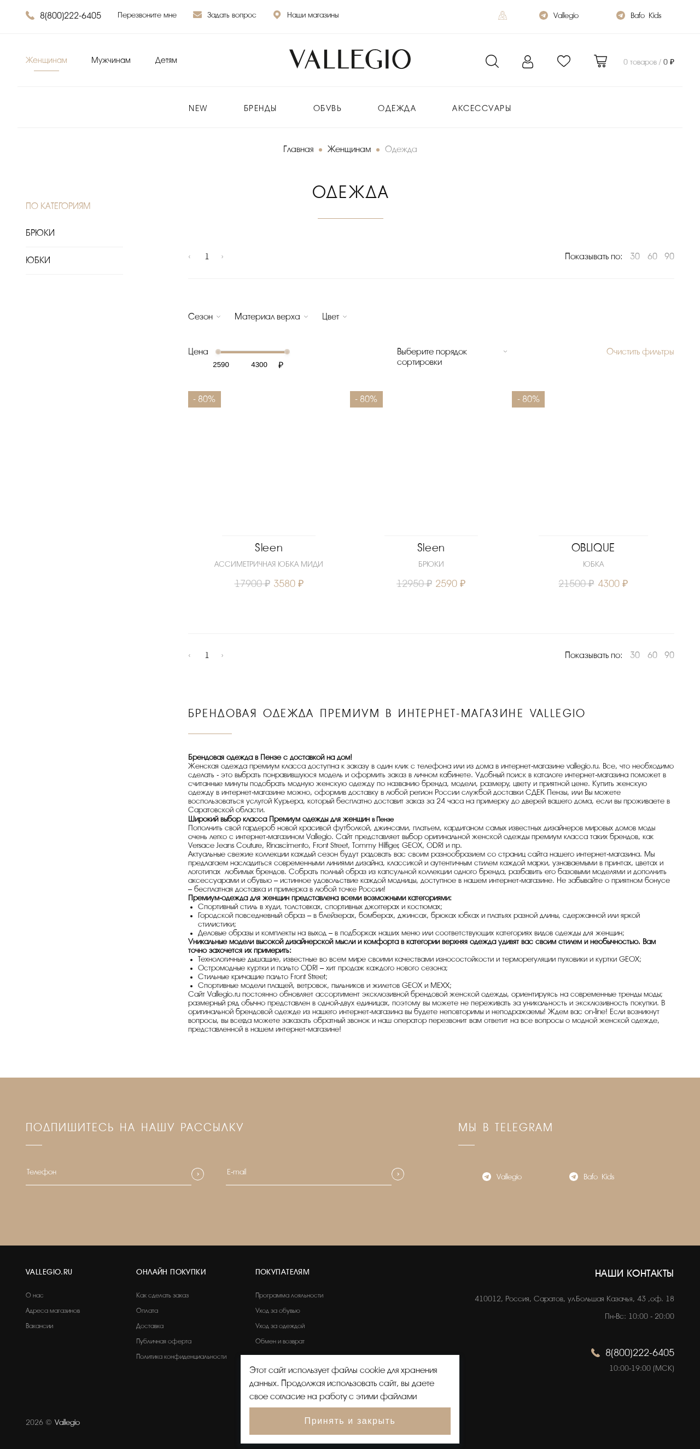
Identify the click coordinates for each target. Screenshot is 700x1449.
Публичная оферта (163, 1341)
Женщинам (46, 60)
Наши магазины (306, 16)
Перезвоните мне (147, 15)
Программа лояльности (289, 1295)
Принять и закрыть (350, 1420)
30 (635, 256)
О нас (35, 1295)
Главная (298, 149)
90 (669, 256)
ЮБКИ (38, 260)
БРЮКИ (40, 233)
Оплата (147, 1310)
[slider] (217, 351)
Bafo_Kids (638, 16)
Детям (166, 60)
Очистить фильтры (640, 352)
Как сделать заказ (162, 1295)
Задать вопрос (224, 16)
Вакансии (39, 1326)
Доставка (150, 1326)
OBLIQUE (593, 548)
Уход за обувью (277, 1310)
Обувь (327, 108)
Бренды (260, 108)
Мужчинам (111, 60)
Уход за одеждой (280, 1326)
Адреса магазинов (53, 1310)
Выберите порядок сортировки (432, 357)
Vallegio (559, 16)
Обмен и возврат (280, 1341)
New (198, 108)
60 (652, 256)
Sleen (269, 548)
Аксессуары (481, 108)
